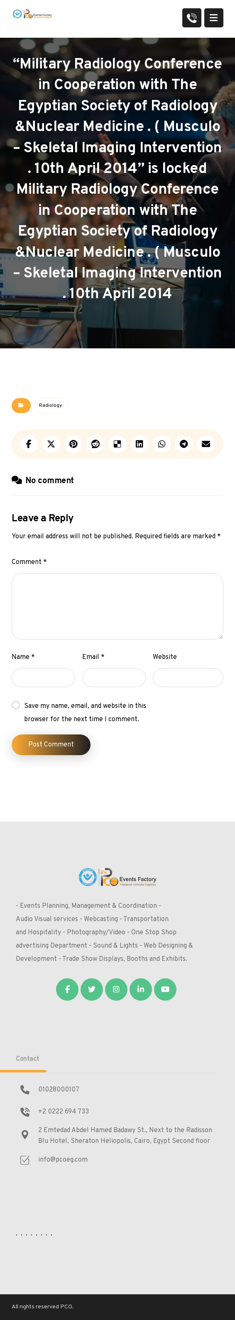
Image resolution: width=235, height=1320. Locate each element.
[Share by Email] (206, 444)
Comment (29, 562)
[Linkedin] (141, 989)
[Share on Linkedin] (140, 444)
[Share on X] (51, 444)
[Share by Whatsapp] (162, 444)
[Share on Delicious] (117, 444)
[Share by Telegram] (184, 444)
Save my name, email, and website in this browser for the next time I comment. (85, 713)
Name (23, 657)
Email (93, 657)
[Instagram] (116, 989)
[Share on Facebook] (29, 444)
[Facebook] (67, 989)
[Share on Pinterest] (73, 444)
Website (165, 657)
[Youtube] (165, 989)
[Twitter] (92, 989)
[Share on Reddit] (95, 444)
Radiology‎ (50, 405)
